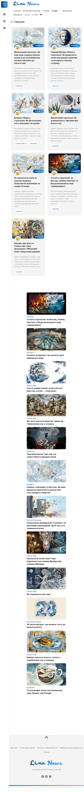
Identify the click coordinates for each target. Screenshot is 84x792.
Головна (17, 11)
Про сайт (13, 752)
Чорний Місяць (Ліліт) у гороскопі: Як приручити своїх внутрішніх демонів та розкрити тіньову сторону (64, 58)
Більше (38, 46)
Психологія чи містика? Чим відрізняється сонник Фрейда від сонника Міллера (44, 565)
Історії (35, 15)
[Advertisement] (46, 719)
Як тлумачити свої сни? (39, 598)
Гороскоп (19, 86)
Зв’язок (46, 756)
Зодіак (55, 11)
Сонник (46, 11)
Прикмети (17, 15)
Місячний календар (31, 11)
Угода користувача (27, 752)
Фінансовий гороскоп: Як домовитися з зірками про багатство (64, 121)
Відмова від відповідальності (71, 752)
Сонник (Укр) (31, 389)
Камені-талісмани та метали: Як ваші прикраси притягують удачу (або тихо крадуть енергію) (46, 494)
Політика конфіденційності (47, 752)
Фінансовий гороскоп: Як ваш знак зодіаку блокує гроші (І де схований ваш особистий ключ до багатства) (27, 58)
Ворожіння (67, 11)
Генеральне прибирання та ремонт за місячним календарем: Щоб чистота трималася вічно (46, 529)
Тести (27, 15)
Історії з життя (21, 147)
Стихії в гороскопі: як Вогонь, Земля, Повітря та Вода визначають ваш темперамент (46, 326)
